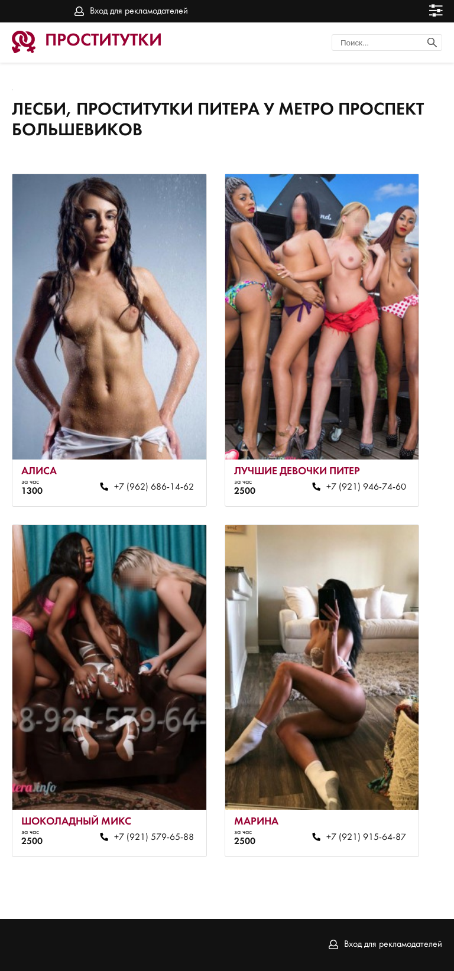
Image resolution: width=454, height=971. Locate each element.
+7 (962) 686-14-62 (154, 487)
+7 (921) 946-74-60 (366, 487)
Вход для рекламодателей (139, 11)
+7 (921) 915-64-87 (366, 837)
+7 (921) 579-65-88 (154, 837)
